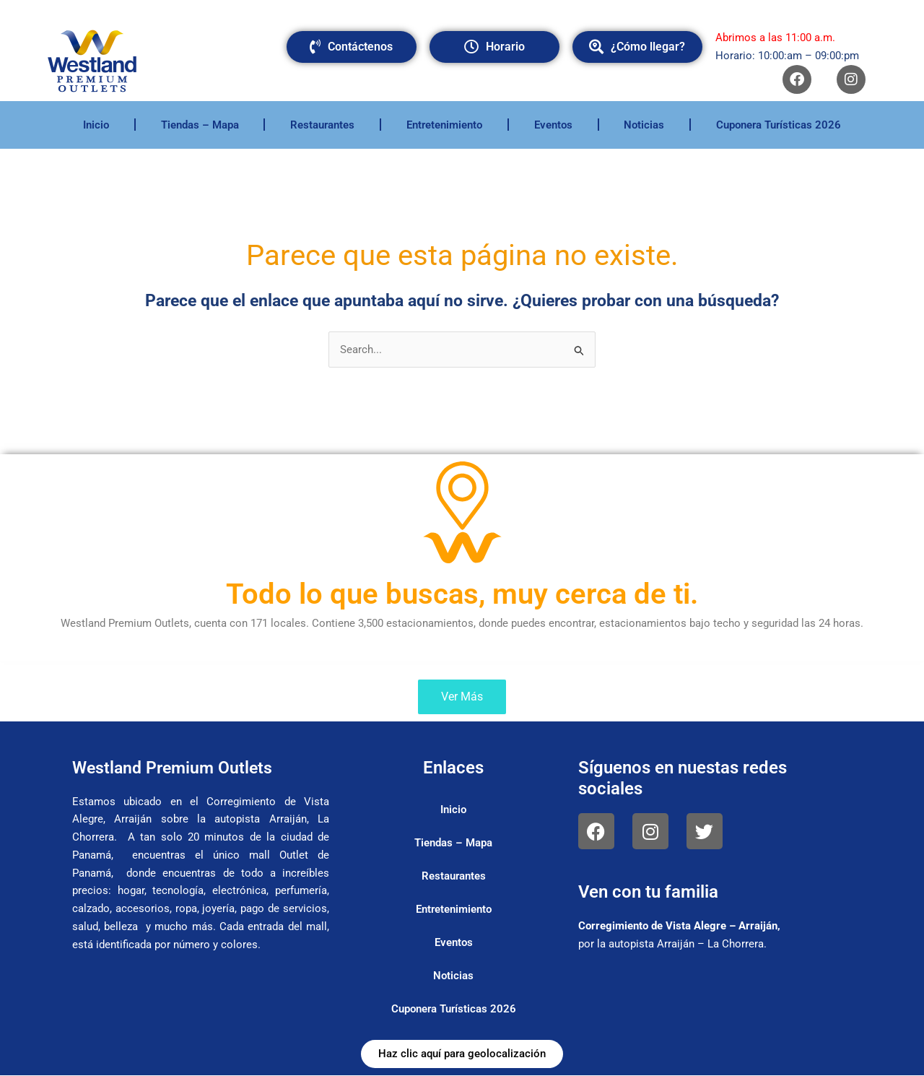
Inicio (96, 124)
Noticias (644, 124)
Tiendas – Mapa (200, 124)
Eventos (553, 124)
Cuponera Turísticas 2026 (778, 124)
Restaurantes (322, 124)
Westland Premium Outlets (175, 768)
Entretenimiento (444, 124)
